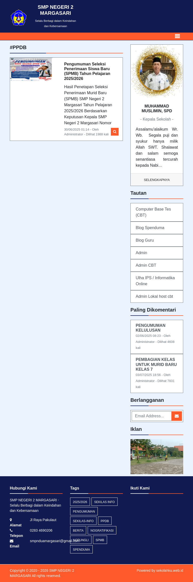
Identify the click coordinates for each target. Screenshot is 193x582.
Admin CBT (146, 265)
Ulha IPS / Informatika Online (155, 281)
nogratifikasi (102, 530)
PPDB (105, 521)
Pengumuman (84, 511)
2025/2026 (80, 502)
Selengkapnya (157, 180)
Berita (78, 530)
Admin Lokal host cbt (154, 296)
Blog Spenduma (150, 228)
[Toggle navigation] (177, 36)
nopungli (81, 540)
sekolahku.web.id (169, 570)
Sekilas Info (104, 502)
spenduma (81, 549)
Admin (141, 253)
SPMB (100, 540)
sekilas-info (83, 521)
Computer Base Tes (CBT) (153, 212)
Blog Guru (145, 240)
